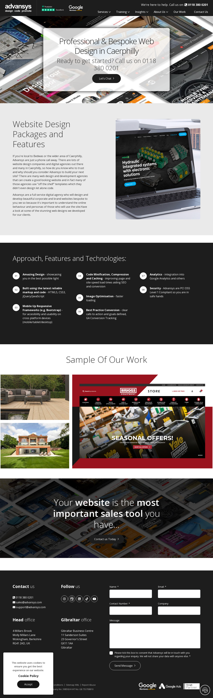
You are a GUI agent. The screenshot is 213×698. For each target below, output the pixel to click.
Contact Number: (119, 603)
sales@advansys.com (27, 602)
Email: (162, 586)
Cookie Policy (28, 676)
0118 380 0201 (23, 597)
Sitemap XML (72, 684)
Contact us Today (105, 539)
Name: (114, 586)
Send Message (123, 665)
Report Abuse (89, 684)
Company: (163, 603)
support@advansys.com (29, 607)
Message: (114, 620)
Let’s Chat (105, 78)
